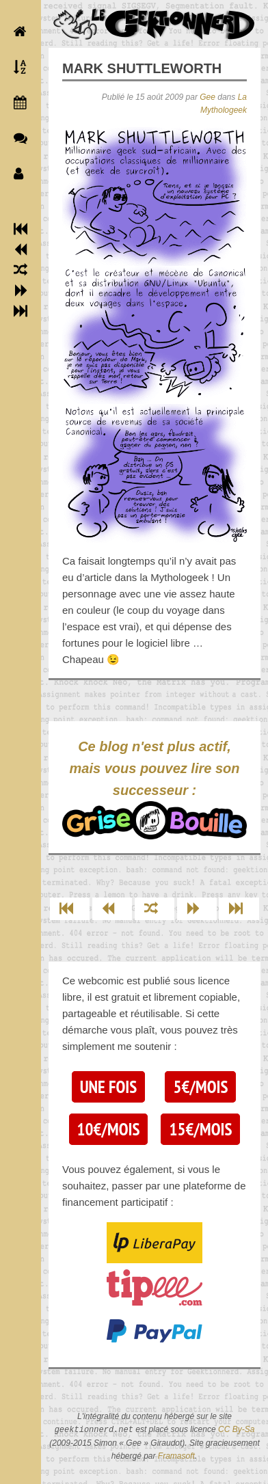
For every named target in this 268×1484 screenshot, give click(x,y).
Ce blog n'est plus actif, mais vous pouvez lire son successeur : (154, 789)
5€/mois (200, 1087)
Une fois (108, 1087)
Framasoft (176, 1456)
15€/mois (200, 1129)
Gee (207, 97)
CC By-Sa (236, 1430)
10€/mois (108, 1129)
